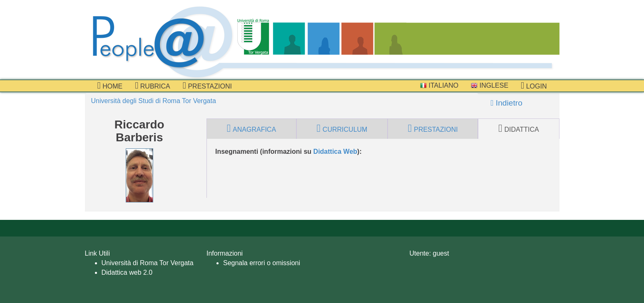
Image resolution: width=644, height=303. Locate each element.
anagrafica (251, 128)
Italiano (439, 85)
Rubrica (152, 85)
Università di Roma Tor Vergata (148, 262)
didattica (518, 128)
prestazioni (207, 85)
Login (534, 85)
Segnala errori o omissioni (261, 262)
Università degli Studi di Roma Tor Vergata (153, 100)
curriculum (342, 128)
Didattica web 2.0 (127, 272)
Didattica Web (335, 151)
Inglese (489, 85)
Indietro (506, 103)
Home (110, 85)
